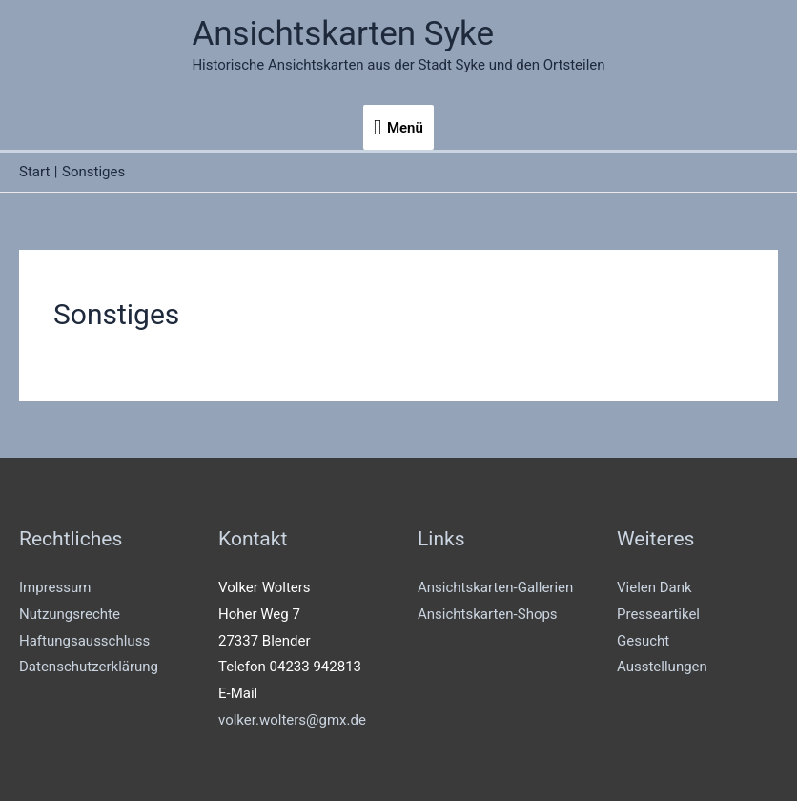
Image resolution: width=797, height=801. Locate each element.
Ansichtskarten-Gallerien (495, 587)
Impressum (55, 587)
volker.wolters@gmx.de (292, 720)
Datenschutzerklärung (88, 666)
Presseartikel (658, 614)
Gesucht (643, 640)
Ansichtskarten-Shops (488, 614)
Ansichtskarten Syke (343, 33)
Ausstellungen (662, 666)
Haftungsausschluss (84, 640)
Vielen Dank (654, 587)
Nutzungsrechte (69, 614)
